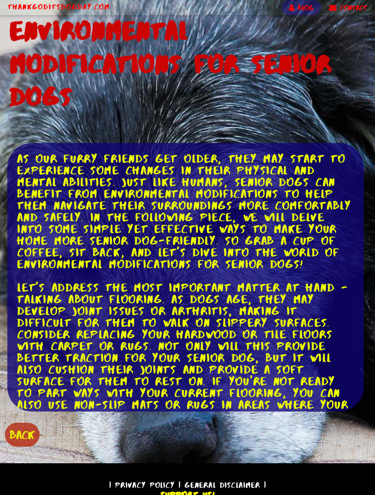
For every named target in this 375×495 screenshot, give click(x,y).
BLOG (301, 7)
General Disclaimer (222, 485)
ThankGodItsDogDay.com (59, 6)
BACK (22, 435)
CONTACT (348, 7)
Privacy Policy (145, 485)
